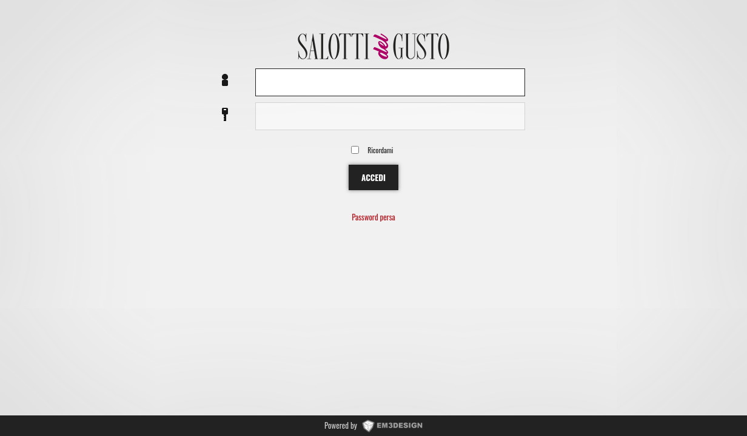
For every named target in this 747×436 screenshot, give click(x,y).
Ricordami (380, 150)
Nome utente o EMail (225, 81)
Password (225, 115)
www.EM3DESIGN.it (392, 425)
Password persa (373, 218)
